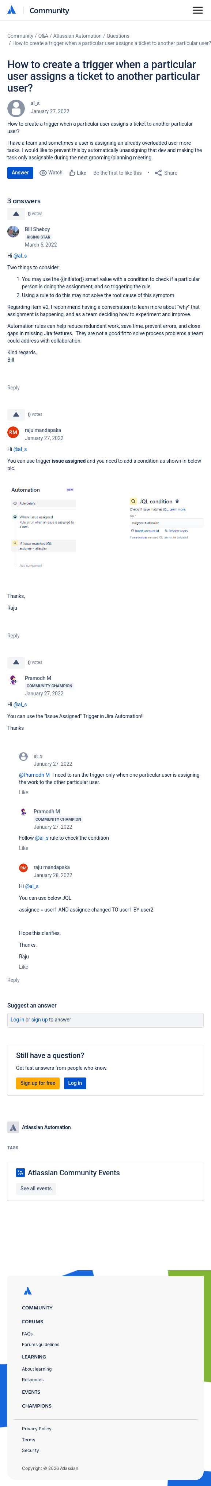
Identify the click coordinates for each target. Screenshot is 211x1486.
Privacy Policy (37, 1428)
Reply (13, 388)
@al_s (20, 256)
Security (30, 1450)
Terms (28, 1439)
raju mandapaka (43, 430)
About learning (37, 1369)
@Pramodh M (34, 775)
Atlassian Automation (77, 36)
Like (23, 792)
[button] (105, 535)
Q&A (43, 36)
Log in (18, 1020)
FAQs (27, 1334)
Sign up (39, 1020)
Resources (33, 1379)
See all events (36, 1188)
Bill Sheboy (37, 229)
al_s (35, 103)
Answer (20, 172)
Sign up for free (37, 1083)
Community (49, 10)
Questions (118, 36)
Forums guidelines (40, 1344)
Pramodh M (38, 678)
